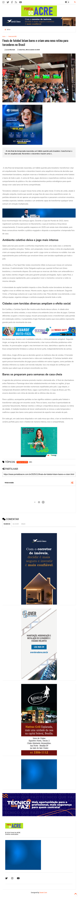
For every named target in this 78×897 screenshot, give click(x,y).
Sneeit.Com (43, 892)
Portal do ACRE (12, 36)
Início (3, 36)
